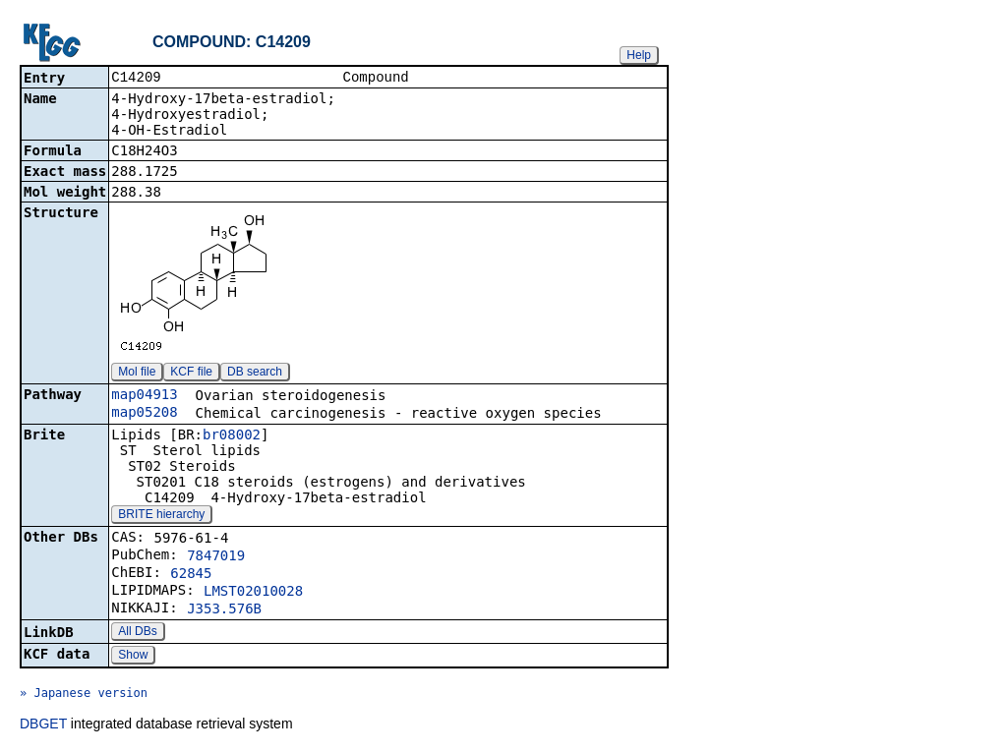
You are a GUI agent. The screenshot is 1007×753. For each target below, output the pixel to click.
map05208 (144, 414)
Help (638, 55)
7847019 (216, 557)
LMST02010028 (253, 593)
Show (133, 657)
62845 (190, 575)
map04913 (144, 396)
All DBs (137, 633)
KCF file (191, 373)
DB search (254, 373)
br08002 (232, 436)
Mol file (136, 373)
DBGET (43, 725)
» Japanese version (84, 695)
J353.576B (224, 610)
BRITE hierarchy (161, 516)
